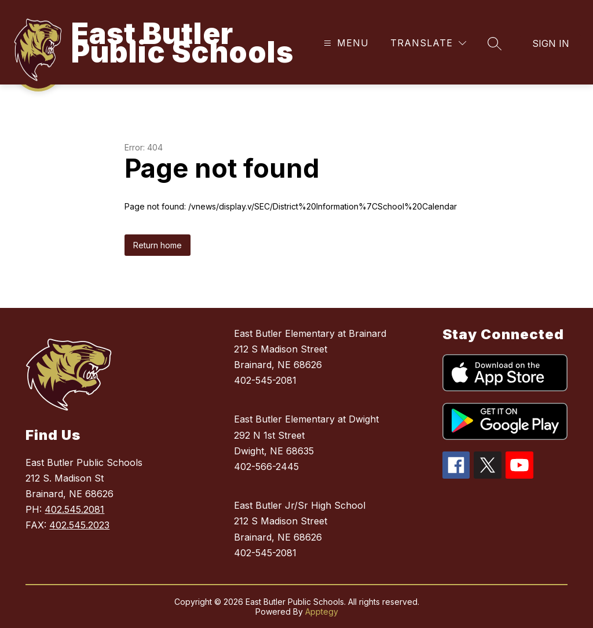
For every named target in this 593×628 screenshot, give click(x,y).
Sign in (550, 43)
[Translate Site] (428, 43)
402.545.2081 (74, 509)
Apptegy (321, 611)
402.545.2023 (79, 525)
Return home (157, 245)
